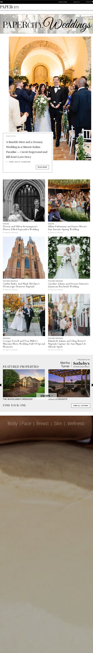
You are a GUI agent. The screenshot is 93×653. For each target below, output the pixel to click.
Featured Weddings (10, 281)
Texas (89, 2)
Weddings (6, 338)
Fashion (11, 136)
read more (42, 167)
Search (76, 2)
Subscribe (62, 2)
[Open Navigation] (1, 1)
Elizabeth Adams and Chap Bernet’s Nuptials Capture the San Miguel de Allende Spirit (67, 344)
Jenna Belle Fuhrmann (20, 162)
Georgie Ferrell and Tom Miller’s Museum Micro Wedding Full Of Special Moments (24, 344)
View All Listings (80, 406)
